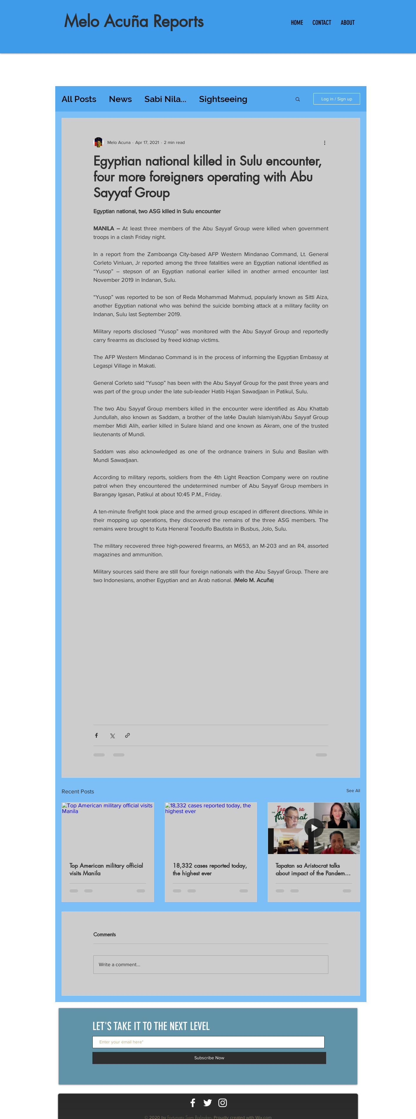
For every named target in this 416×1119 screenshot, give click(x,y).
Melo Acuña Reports (134, 21)
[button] (298, 98)
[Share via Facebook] (96, 735)
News (120, 99)
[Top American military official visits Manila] (108, 828)
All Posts (79, 99)
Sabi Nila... (165, 99)
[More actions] (324, 142)
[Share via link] (127, 735)
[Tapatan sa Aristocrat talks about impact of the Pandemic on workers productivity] (314, 828)
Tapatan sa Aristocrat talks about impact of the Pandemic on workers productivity (312, 869)
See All (353, 790)
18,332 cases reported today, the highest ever (210, 869)
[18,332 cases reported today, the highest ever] (211, 828)
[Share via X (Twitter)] (112, 735)
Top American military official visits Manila (106, 869)
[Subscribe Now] (209, 1058)
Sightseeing (223, 99)
